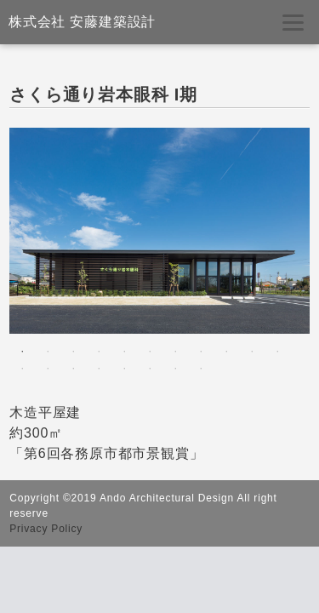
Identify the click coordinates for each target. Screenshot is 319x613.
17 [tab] (149, 368)
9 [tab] (226, 351)
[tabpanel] (159, 230)
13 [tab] (47, 368)
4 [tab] (98, 351)
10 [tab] (251, 351)
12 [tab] (22, 368)
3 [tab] (73, 351)
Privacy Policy (46, 529)
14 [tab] (73, 368)
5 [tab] (124, 351)
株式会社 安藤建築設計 (82, 21)
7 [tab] (175, 351)
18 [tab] (175, 368)
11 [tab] (277, 351)
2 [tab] (47, 351)
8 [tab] (200, 351)
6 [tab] (149, 351)
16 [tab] (124, 368)
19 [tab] (200, 368)
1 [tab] (22, 351)
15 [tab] (98, 368)
